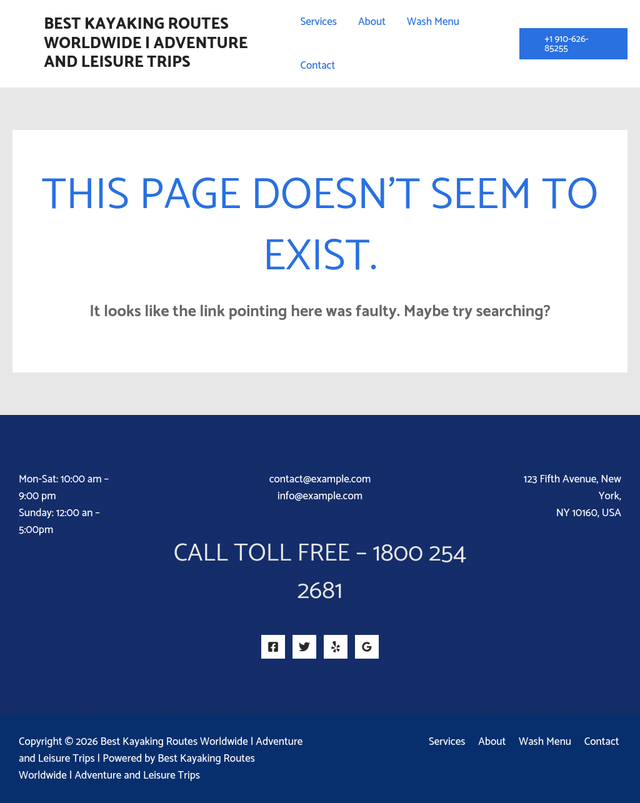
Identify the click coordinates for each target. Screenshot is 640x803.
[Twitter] (304, 647)
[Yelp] (336, 647)
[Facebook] (273, 647)
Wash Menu (549, 742)
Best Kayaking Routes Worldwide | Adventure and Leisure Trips (146, 43)
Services (456, 742)
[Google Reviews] (367, 647)
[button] (573, 43)
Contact (603, 742)
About (498, 742)
